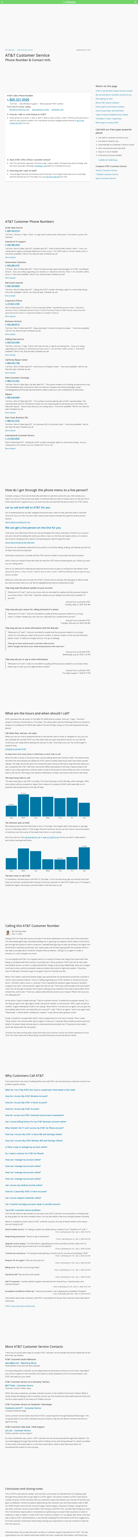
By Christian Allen (19, 931)
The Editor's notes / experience (109, 118)
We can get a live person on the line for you (33, 527)
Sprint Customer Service (106, 178)
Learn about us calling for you (17, 522)
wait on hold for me (51, 837)
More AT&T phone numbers (107, 103)
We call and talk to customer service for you (114, 95)
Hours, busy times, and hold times (110, 110)
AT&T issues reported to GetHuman (20, 1306)
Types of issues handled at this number (112, 114)
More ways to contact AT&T (107, 122)
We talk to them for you (19, 109)
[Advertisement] (48, 140)
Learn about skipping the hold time (19, 542)
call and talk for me (32, 837)
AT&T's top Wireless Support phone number (114, 91)
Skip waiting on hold (40, 109)
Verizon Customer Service (106, 170)
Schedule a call (57, 109)
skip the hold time (52, 177)
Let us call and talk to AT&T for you (27, 507)
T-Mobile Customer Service (107, 174)
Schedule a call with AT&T (15, 749)
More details (10, 257)
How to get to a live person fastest (110, 107)
